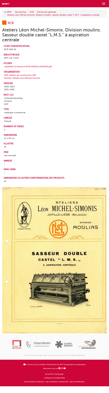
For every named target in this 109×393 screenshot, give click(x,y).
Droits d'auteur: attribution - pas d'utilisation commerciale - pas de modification (54, 382)
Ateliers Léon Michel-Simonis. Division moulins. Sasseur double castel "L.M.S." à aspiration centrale (53, 15)
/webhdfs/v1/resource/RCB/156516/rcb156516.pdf (28, 66)
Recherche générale (46, 12)
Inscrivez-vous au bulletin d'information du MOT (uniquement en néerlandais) (54, 365)
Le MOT (8, 12)
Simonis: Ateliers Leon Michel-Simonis (22, 78)
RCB (32, 12)
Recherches (20, 12)
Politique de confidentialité (54, 378)
